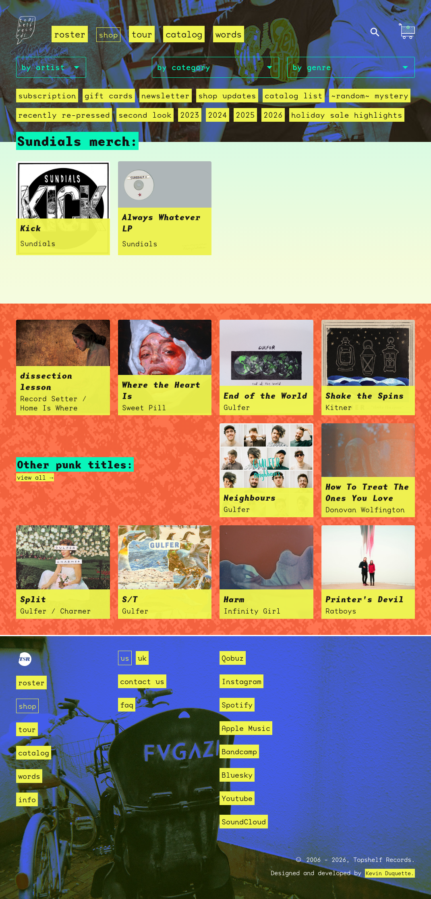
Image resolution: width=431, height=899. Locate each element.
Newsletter (155, 97)
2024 (203, 117)
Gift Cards (102, 97)
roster (69, 34)
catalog (185, 34)
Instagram (245, 681)
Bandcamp (242, 751)
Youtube (240, 798)
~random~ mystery (344, 97)
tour (143, 34)
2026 (255, 117)
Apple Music (250, 727)
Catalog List (273, 97)
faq (128, 704)
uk (144, 657)
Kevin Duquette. (387, 873)
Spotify (240, 704)
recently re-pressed (60, 117)
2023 (177, 117)
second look (135, 117)
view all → (39, 478)
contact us (146, 681)
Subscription (44, 97)
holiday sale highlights (324, 117)
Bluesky (240, 774)
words (230, 34)
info (28, 799)
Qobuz (235, 657)
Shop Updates (211, 97)
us (125, 657)
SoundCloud (248, 821)
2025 (229, 117)
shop (109, 34)
